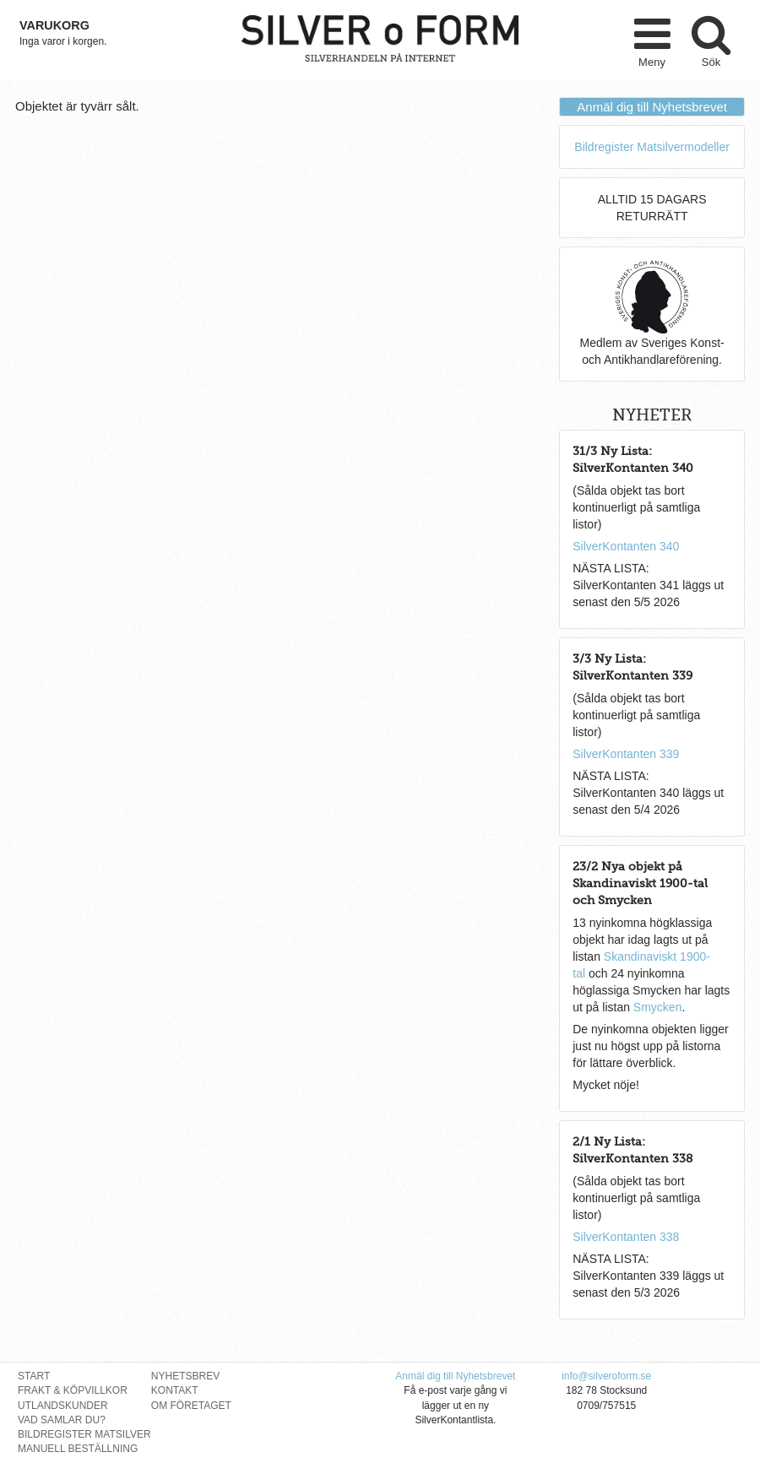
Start (34, 1376)
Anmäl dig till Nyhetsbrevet (652, 107)
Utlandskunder (63, 1406)
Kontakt (174, 1390)
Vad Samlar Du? (62, 1420)
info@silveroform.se (606, 1376)
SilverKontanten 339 (626, 754)
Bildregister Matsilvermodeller (652, 147)
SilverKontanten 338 (626, 1237)
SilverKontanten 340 (626, 546)
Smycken (657, 1007)
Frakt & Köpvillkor (73, 1390)
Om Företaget (191, 1406)
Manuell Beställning (78, 1449)
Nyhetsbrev (185, 1376)
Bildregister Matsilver (84, 1434)
